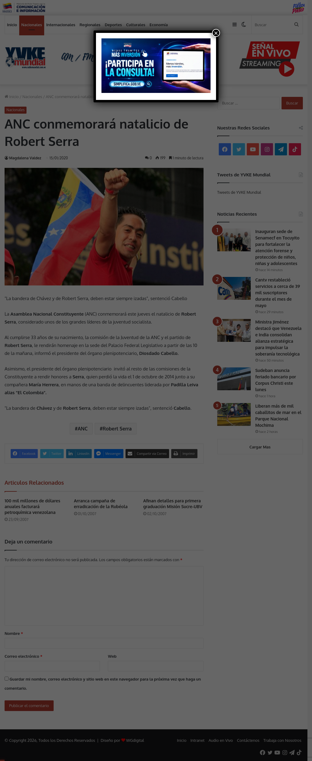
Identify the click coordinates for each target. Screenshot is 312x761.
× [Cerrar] (216, 33)
